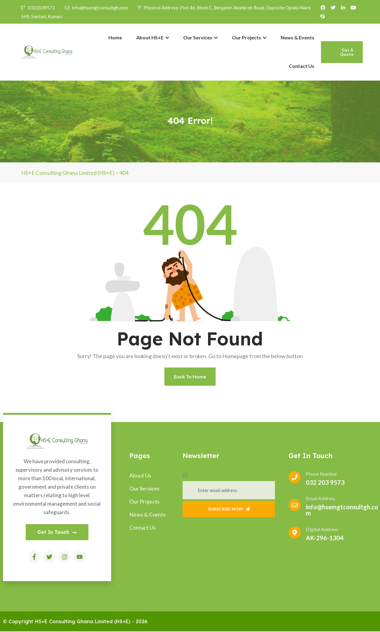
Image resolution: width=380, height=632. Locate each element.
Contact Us (301, 66)
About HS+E (152, 37)
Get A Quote (346, 52)
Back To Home (190, 376)
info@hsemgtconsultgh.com (97, 7)
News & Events (297, 37)
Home (115, 37)
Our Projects (249, 37)
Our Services (200, 37)
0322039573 (38, 7)
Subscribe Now (229, 508)
